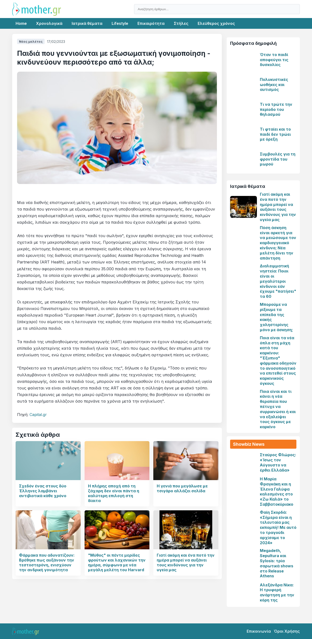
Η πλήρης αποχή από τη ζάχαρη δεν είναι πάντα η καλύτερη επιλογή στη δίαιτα (113, 493)
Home (21, 23)
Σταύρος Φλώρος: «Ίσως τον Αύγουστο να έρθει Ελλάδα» (278, 462)
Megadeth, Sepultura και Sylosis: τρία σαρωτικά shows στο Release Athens (276, 563)
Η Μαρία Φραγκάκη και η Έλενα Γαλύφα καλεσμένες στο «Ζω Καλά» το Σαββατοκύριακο (276, 491)
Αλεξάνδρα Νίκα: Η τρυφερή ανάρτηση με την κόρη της (277, 592)
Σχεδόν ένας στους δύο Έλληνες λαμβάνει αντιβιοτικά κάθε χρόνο (42, 491)
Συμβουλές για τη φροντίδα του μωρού (277, 159)
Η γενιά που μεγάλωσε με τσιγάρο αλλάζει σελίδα (182, 488)
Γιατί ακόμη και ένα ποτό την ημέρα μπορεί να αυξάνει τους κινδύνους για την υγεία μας (185, 562)
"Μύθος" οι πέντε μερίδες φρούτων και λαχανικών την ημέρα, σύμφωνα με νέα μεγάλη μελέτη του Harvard (117, 562)
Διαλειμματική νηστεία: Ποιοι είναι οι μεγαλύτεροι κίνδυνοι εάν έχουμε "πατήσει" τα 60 (278, 281)
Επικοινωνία (259, 631)
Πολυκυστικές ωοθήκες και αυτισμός (274, 84)
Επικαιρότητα (151, 23)
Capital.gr (38, 414)
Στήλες (181, 23)
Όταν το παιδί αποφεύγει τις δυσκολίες (274, 59)
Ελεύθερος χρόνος (216, 23)
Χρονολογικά (49, 23)
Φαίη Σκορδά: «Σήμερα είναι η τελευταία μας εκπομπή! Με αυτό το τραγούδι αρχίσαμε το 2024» (278, 527)
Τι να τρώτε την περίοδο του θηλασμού (276, 109)
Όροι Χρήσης (287, 631)
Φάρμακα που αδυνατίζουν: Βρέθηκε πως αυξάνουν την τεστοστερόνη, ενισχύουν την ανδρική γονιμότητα (47, 562)
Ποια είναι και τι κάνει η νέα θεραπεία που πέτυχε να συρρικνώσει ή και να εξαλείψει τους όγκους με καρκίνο (278, 409)
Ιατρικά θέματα (87, 23)
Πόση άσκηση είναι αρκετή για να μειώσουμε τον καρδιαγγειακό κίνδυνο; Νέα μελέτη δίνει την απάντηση (278, 243)
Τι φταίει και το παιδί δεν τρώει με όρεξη (275, 134)
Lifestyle (120, 23)
